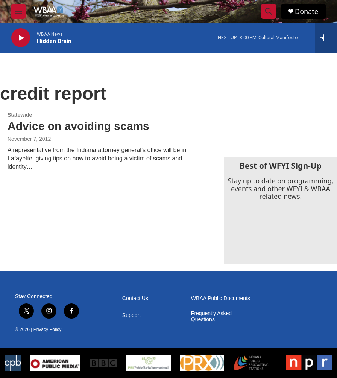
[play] (21, 38)
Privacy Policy (47, 329)
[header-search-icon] (268, 11)
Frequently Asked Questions (211, 316)
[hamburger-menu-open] (18, 11)
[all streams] (326, 38)
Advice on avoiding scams (78, 126)
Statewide (20, 115)
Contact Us (135, 298)
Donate (306, 11)
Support (131, 315)
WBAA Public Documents (220, 298)
